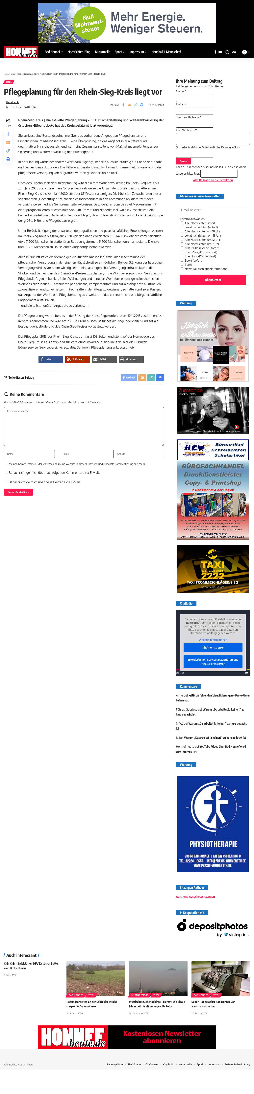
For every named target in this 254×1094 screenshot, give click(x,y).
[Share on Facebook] (123, 107)
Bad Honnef (76, 1019)
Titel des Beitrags (189, 119)
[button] (227, 52)
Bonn (186, 276)
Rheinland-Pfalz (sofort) (199, 268)
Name (181, 89)
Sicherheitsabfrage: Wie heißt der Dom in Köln (210, 155)
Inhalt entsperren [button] (213, 660)
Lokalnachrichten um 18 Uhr (202, 249)
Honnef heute (14, 104)
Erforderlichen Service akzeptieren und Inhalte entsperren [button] (213, 674)
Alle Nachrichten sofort (199, 237)
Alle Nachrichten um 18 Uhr (202, 245)
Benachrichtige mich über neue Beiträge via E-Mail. (45, 491)
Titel (10, 82)
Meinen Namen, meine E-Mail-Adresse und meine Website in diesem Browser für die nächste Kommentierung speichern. (77, 472)
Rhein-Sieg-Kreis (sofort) (200, 265)
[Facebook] (215, 52)
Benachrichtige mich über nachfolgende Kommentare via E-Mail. (54, 481)
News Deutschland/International (206, 280)
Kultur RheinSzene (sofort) (201, 261)
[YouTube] (220, 52)
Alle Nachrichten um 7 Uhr (201, 257)
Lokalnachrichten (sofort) (200, 241)
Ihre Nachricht (187, 135)
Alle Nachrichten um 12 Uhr (202, 253)
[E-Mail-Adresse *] (213, 224)
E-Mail (182, 104)
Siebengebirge (139, 1019)
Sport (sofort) (192, 272)
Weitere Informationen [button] (213, 652)
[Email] (129, 107)
